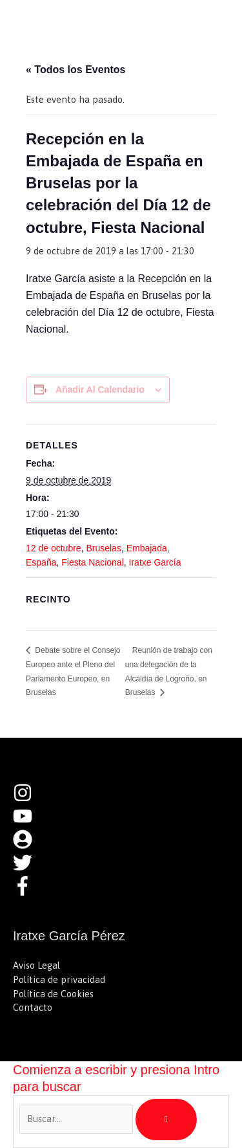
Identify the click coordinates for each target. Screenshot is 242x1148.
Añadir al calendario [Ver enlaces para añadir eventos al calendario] (100, 389)
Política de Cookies (53, 993)
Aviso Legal (36, 965)
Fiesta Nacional (92, 562)
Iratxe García (155, 562)
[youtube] (29, 822)
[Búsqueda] (166, 1119)
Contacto (32, 1007)
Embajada (146, 548)
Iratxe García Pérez (102, 22)
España (41, 562)
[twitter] (29, 868)
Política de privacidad (59, 979)
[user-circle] (29, 845)
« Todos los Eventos (75, 69)
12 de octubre (53, 548)
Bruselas (103, 548)
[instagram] (29, 798)
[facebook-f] (26, 892)
